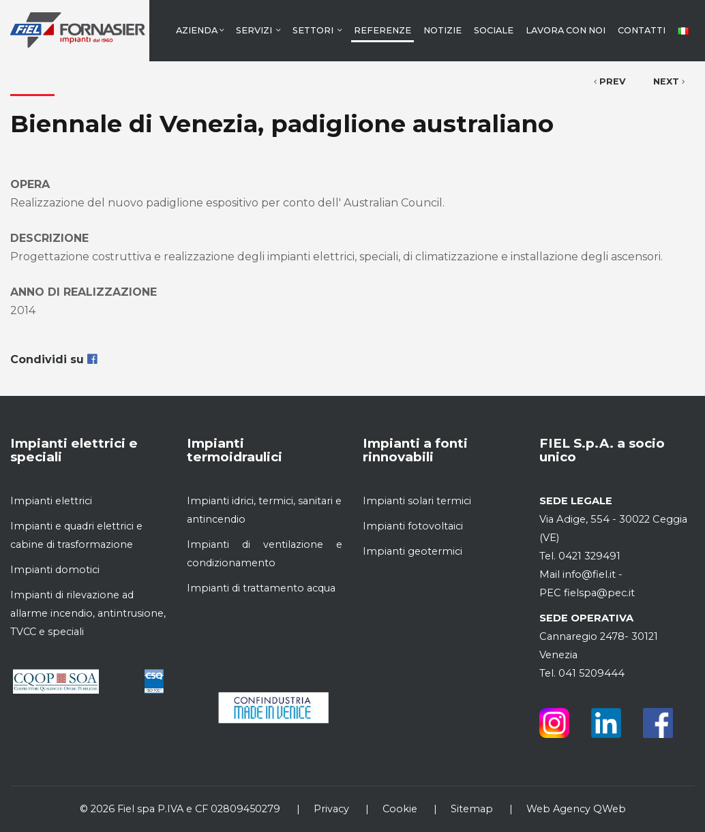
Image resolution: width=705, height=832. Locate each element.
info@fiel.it (589, 574)
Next (669, 81)
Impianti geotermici (412, 551)
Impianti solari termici (417, 501)
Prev (610, 81)
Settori (317, 30)
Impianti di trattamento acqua (261, 588)
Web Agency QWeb (576, 809)
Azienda (200, 30)
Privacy (331, 809)
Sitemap (472, 809)
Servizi (258, 30)
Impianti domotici (55, 570)
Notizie (442, 30)
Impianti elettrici (51, 501)
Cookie (399, 809)
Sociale (493, 30)
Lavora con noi (565, 30)
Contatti (641, 30)
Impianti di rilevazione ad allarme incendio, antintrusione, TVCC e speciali (88, 613)
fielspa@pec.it (598, 593)
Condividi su (53, 359)
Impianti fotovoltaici (413, 526)
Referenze (382, 30)
